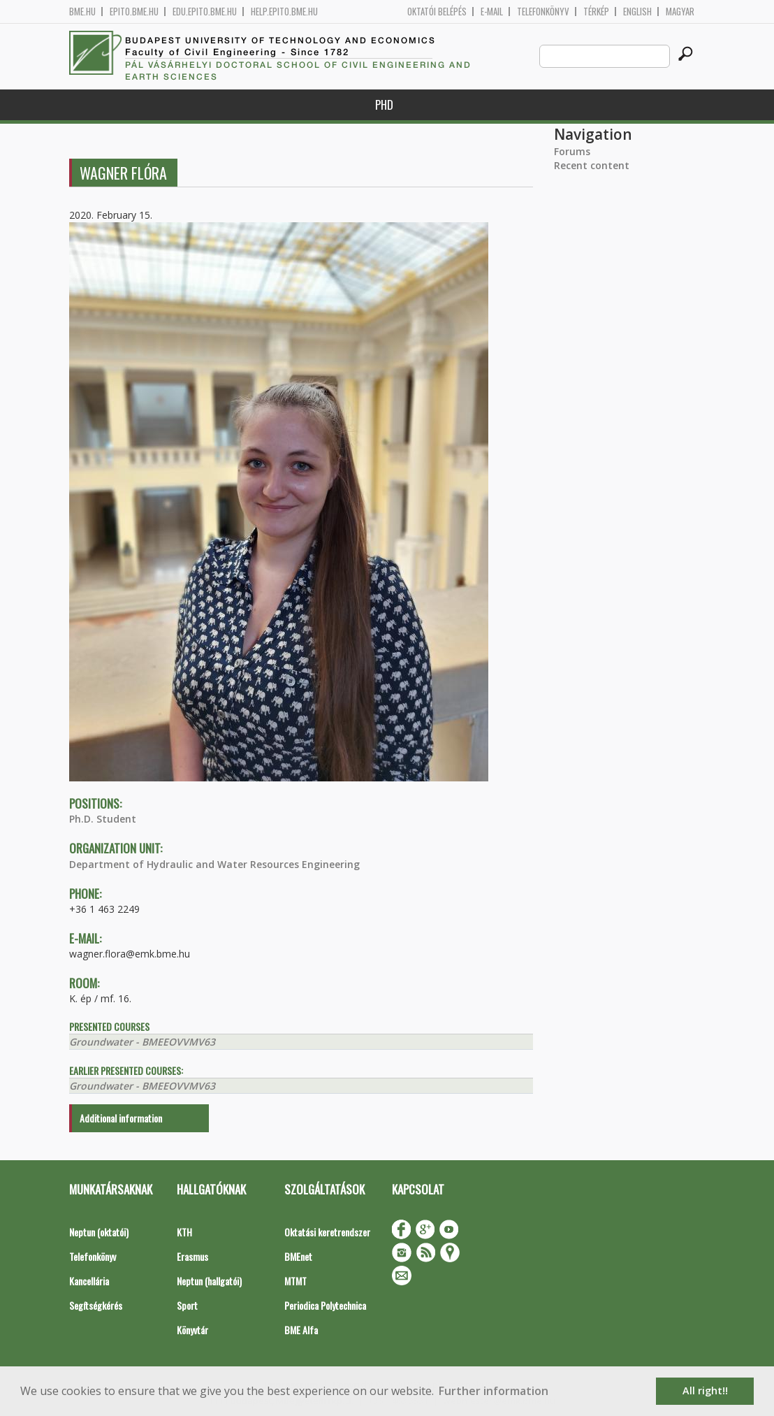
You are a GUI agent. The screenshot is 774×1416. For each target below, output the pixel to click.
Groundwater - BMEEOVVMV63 (142, 1041)
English (637, 11)
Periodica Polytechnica (325, 1305)
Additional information (121, 1118)
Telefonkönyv (543, 11)
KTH (184, 1231)
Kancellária (89, 1280)
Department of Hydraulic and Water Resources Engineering (214, 864)
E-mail (492, 11)
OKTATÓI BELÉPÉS (437, 11)
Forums (572, 151)
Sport (187, 1305)
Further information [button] (493, 1391)
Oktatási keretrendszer (327, 1231)
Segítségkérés (95, 1305)
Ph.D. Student (102, 818)
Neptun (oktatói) (99, 1231)
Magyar (680, 11)
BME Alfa (301, 1329)
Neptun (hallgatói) (209, 1280)
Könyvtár (192, 1329)
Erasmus (192, 1256)
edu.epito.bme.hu (205, 11)
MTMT (295, 1280)
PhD (384, 104)
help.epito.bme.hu (284, 11)
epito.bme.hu (134, 11)
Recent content (591, 165)
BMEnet (298, 1256)
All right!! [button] (705, 1390)
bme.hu (82, 11)
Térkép (596, 11)
